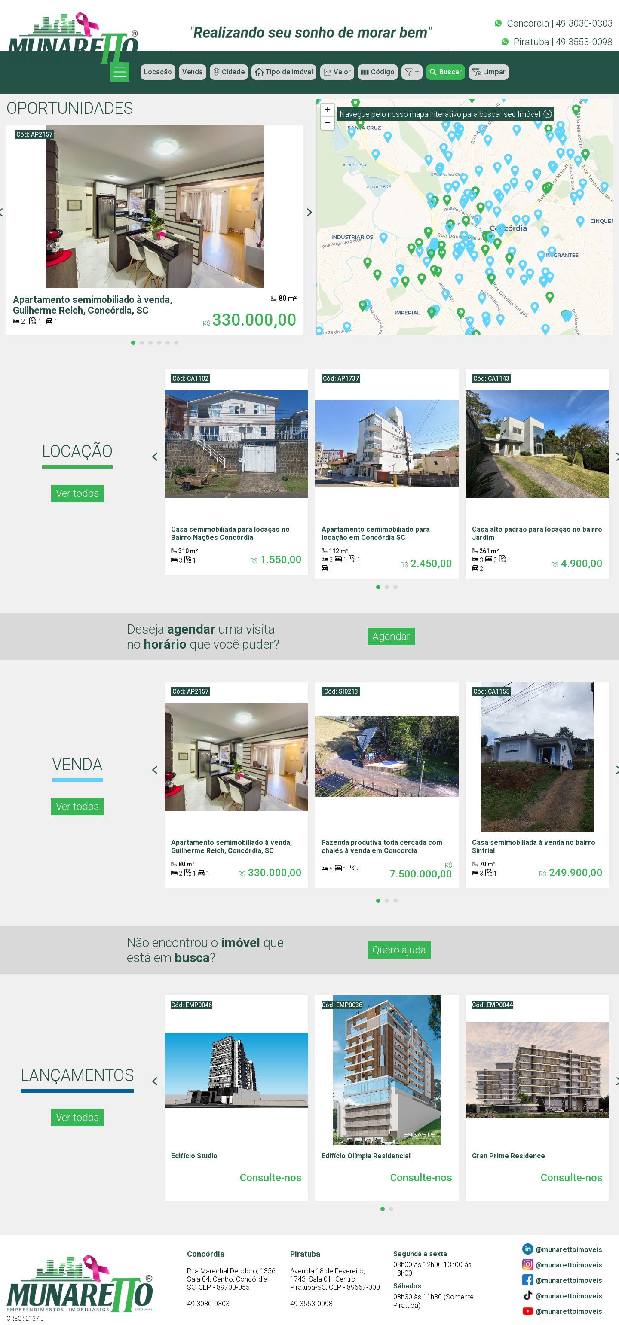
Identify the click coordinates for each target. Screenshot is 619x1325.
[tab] (133, 342)
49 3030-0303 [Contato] (208, 1309)
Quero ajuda (403, 948)
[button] (474, 256)
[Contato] (232, 1280)
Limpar (505, 72)
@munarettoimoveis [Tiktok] (562, 1294)
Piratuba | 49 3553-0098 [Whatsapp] (557, 41)
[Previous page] (154, 457)
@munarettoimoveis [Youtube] (562, 1309)
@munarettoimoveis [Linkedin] (562, 1248)
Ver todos (77, 493)
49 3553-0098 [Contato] (311, 1309)
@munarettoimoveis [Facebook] (562, 1278)
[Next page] (309, 213)
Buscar (458, 72)
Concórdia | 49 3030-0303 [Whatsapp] (553, 22)
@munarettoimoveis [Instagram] (562, 1263)
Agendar (394, 636)
